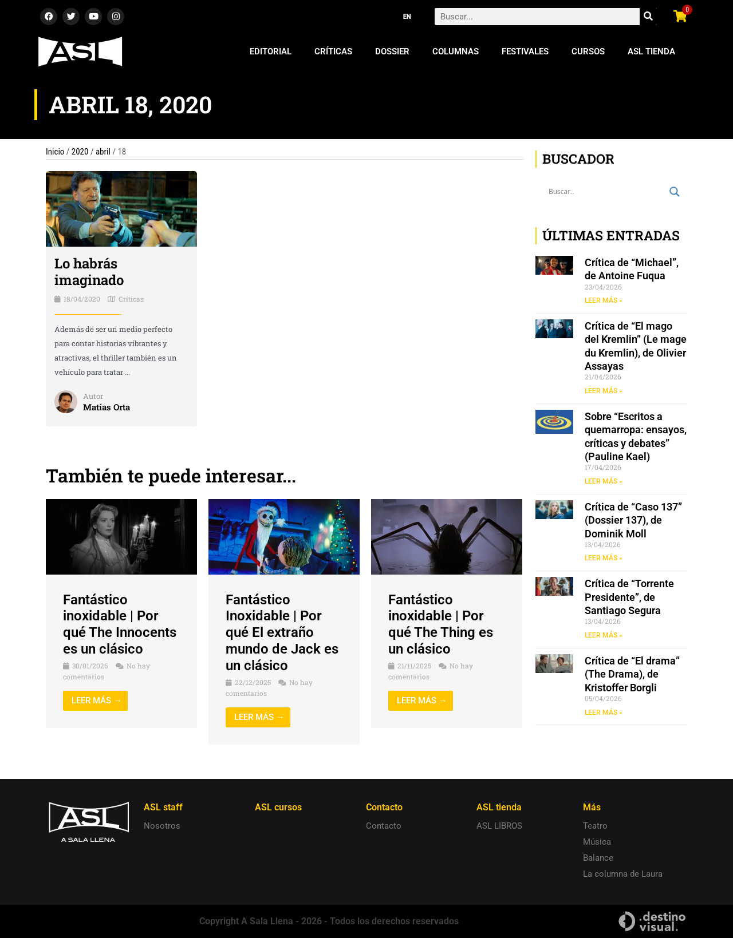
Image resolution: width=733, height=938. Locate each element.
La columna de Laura (623, 874)
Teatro (595, 826)
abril (103, 152)
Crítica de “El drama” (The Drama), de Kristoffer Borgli (632, 674)
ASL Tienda (651, 51)
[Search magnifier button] (675, 192)
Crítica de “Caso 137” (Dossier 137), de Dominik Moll (633, 520)
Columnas (455, 51)
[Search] (648, 16)
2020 (80, 152)
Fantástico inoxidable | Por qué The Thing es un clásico (440, 624)
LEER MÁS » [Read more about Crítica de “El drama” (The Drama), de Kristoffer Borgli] (603, 713)
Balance (598, 858)
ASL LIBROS (499, 826)
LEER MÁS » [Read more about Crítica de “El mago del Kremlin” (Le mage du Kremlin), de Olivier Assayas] (603, 391)
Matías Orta (106, 407)
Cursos (588, 51)
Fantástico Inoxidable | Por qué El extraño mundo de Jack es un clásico (282, 633)
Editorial (270, 51)
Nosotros (162, 826)
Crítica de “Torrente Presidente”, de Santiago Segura (629, 596)
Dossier (392, 51)
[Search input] (606, 192)
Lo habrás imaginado (89, 271)
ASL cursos (278, 807)
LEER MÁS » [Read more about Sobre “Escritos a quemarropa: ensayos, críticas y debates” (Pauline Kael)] (603, 481)
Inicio (55, 152)
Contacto (383, 826)
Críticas (333, 51)
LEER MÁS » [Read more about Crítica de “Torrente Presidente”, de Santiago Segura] (603, 635)
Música (597, 842)
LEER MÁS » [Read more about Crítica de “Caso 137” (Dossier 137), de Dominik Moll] (603, 558)
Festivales (525, 51)
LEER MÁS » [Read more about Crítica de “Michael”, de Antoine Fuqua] (603, 300)
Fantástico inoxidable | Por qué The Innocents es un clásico (119, 624)
